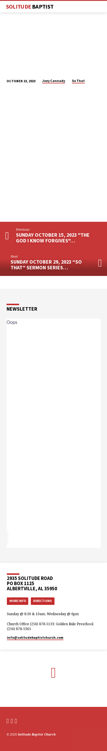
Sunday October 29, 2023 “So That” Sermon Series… (46, 264)
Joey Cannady (53, 81)
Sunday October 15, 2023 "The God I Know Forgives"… (53, 238)
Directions (42, 601)
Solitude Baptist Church (37, 734)
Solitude (30, 6)
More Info (17, 601)
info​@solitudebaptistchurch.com (35, 637)
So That (78, 81)
